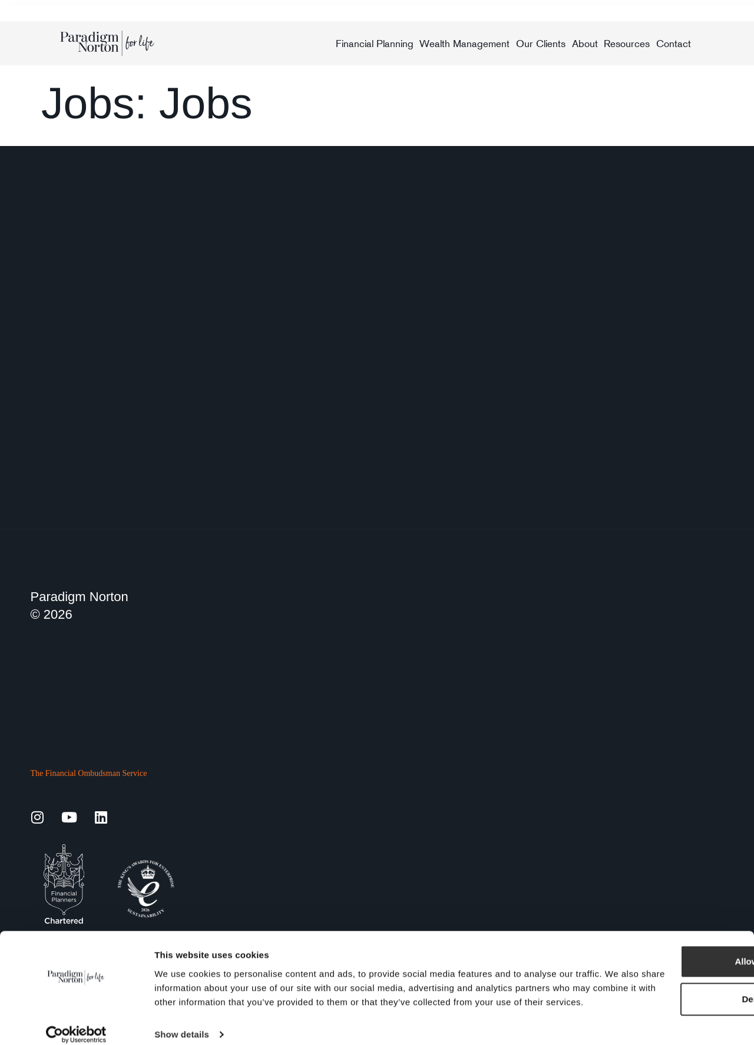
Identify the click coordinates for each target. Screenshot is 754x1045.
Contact (673, 43)
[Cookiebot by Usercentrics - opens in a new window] (76, 1022)
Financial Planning (375, 43)
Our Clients (541, 43)
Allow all (656, 935)
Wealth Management (464, 43)
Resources (627, 43)
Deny (656, 972)
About (585, 43)
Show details (181, 1022)
